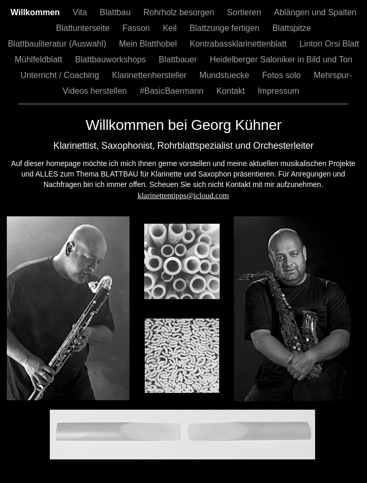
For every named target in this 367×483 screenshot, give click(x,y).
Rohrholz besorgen (180, 12)
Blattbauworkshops (111, 59)
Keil (171, 28)
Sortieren (245, 12)
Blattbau (116, 12)
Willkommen (36, 12)
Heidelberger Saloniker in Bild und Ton (281, 59)
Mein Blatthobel (149, 43)
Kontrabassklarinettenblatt (239, 43)
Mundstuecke (225, 75)
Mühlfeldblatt (39, 59)
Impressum (278, 90)
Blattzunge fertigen (226, 28)
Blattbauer (179, 59)
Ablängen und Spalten (315, 12)
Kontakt (232, 90)
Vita (81, 12)
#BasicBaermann (172, 90)
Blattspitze (291, 28)
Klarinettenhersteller (150, 75)
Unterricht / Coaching (61, 75)
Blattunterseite (84, 28)
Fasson (138, 28)
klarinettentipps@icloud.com (183, 195)
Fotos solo (282, 75)
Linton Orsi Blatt (329, 43)
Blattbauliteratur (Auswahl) (58, 43)
